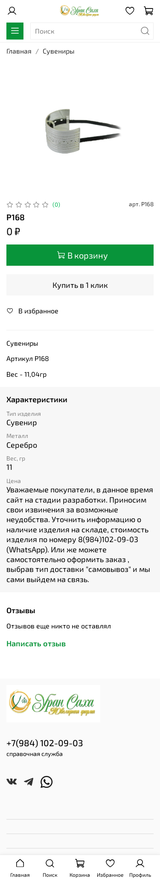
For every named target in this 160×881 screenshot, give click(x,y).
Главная (19, 51)
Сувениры (59, 51)
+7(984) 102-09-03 (44, 742)
